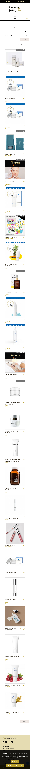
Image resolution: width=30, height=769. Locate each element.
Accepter (15, 761)
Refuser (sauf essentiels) (15, 765)
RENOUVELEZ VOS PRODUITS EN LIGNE (15, 1)
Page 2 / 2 (24, 39)
